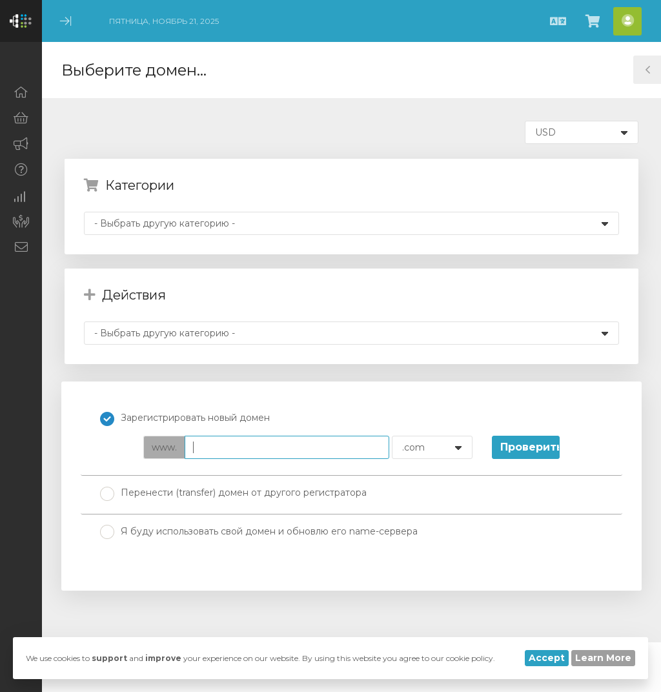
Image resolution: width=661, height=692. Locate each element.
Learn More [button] (603, 658)
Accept (547, 658)
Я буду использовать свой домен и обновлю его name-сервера (259, 532)
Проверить (530, 447)
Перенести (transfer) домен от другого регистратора (233, 494)
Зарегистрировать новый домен (185, 419)
